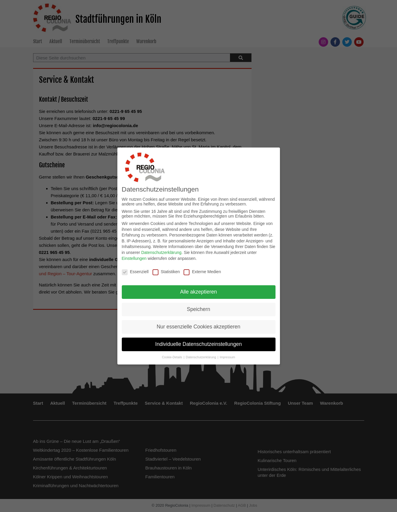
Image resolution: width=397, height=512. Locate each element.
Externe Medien (202, 270)
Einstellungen (134, 257)
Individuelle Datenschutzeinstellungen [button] (198, 343)
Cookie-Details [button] (172, 356)
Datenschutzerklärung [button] (201, 356)
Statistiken (166, 270)
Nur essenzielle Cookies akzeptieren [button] (198, 325)
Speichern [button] (198, 308)
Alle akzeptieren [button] (198, 291)
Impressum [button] (227, 356)
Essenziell (135, 270)
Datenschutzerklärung (161, 251)
